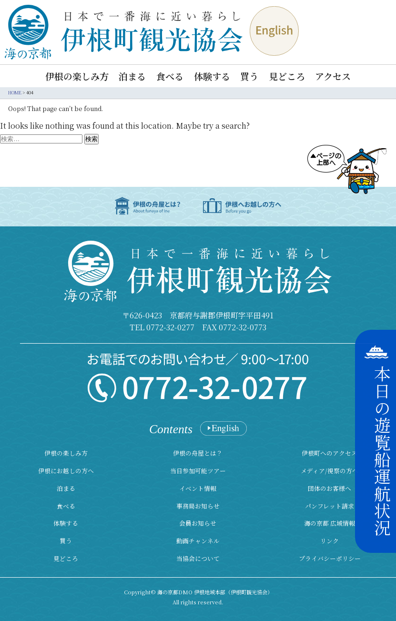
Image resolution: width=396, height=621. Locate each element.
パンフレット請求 (329, 505)
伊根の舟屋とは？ (198, 453)
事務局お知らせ (198, 505)
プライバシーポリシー (330, 558)
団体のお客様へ (329, 488)
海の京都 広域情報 (329, 523)
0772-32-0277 (170, 327)
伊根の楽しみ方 (77, 76)
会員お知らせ (197, 523)
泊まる (132, 76)
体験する (212, 76)
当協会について (198, 558)
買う (249, 76)
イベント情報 (197, 488)
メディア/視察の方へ (329, 470)
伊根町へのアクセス (329, 453)
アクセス (333, 76)
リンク (329, 540)
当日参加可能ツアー (198, 470)
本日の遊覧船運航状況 (382, 451)
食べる (169, 76)
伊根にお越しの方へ (66, 470)
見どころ (287, 76)
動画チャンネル (198, 540)
